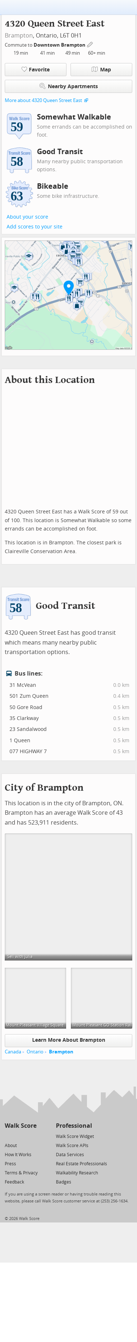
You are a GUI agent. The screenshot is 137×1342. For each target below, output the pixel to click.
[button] (68, 287)
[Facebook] (20, 1136)
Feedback (14, 1182)
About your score (27, 217)
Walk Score (21, 1125)
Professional (74, 1125)
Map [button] (101, 69)
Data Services (70, 1154)
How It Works (18, 1154)
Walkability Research (77, 1172)
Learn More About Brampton (68, 1040)
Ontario (35, 1052)
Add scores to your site (34, 227)
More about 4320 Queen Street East (43, 100)
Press (10, 1163)
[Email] (31, 1136)
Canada (13, 1052)
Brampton (19, 35)
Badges (63, 1182)
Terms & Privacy (21, 1172)
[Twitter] (9, 1136)
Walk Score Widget (75, 1136)
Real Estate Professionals (81, 1163)
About (11, 1145)
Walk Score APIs (72, 1145)
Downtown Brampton (60, 45)
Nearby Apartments (68, 86)
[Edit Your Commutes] (90, 43)
